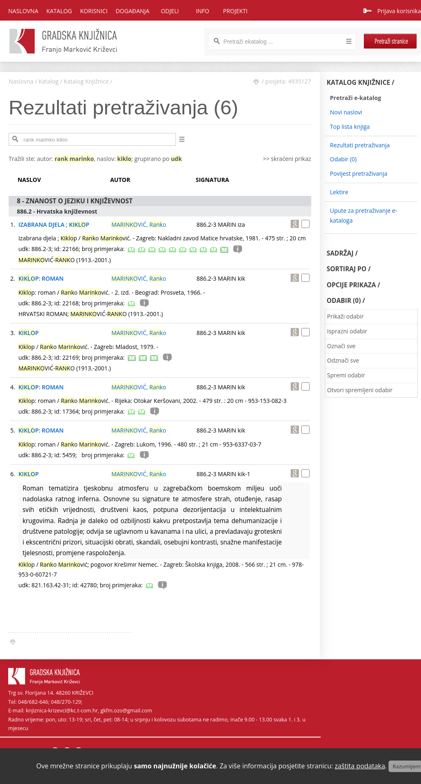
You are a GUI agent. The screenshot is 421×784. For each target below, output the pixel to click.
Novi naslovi (346, 112)
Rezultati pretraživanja (360, 145)
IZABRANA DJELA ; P (54, 224)
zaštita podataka (360, 765)
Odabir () (343, 159)
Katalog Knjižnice (86, 81)
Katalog (49, 81)
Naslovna (23, 11)
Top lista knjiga (350, 126)
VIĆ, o (138, 224)
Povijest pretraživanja (358, 173)
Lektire (339, 192)
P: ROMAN (41, 278)
